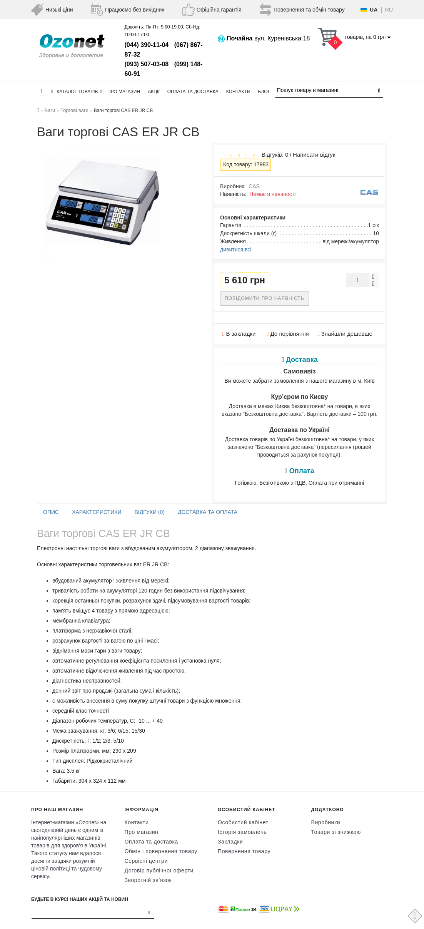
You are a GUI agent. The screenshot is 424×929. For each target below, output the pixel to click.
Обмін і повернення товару (161, 851)
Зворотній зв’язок (148, 880)
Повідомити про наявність (264, 298)
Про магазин (123, 91)
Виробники (326, 822)
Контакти (238, 91)
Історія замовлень (242, 832)
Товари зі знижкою (336, 832)
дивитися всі (235, 249)
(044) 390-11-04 (147, 45)
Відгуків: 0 (273, 154)
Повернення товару (244, 851)
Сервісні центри (146, 861)
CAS (254, 186)
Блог (264, 91)
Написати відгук (314, 154)
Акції (154, 91)
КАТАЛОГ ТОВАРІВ (76, 91)
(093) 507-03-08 (147, 64)
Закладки (230, 842)
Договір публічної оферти (159, 870)
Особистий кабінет (243, 822)
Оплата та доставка (193, 91)
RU (389, 10)
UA (373, 10)
